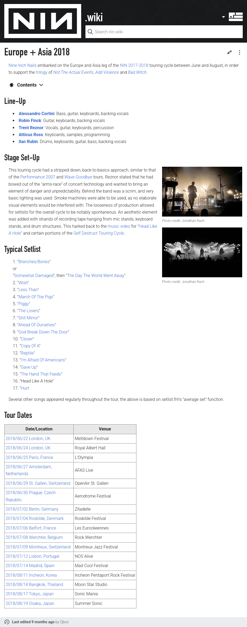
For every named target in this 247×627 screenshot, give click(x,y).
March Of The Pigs (35, 296)
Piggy (23, 303)
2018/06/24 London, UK (28, 447)
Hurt (25, 388)
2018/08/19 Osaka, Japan (30, 603)
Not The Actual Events (73, 72)
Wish (23, 282)
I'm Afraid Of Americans (43, 360)
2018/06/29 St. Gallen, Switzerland (38, 483)
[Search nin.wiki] (164, 31)
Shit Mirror (28, 317)
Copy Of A (30, 345)
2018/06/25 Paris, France (29, 457)
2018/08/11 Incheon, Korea (31, 575)
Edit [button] (229, 52)
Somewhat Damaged (33, 275)
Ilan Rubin (28, 141)
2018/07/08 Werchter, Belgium (34, 537)
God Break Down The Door (43, 332)
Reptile (27, 353)
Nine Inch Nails (23, 65)
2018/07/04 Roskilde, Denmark (35, 518)
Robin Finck (30, 120)
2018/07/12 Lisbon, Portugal (32, 556)
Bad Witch (137, 72)
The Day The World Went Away (95, 275)
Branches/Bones (33, 261)
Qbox (64, 622)
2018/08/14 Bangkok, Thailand (34, 584)
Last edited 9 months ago (33, 622)
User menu (232, 17)
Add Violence (107, 72)
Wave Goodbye (78, 177)
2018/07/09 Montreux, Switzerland (38, 546)
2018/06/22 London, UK (28, 438)
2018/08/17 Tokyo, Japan (30, 593)
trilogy (41, 72)
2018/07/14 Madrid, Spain (30, 565)
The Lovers (28, 310)
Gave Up (28, 367)
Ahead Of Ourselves (36, 324)
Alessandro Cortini (36, 113)
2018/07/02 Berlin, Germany (32, 509)
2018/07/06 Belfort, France (31, 528)
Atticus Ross (31, 134)
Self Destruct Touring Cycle (98, 233)
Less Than (27, 289)
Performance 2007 (37, 177)
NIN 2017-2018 (134, 65)
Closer (27, 338)
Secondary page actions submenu (239, 52)
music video (119, 226)
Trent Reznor (31, 127)
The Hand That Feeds (41, 374)
